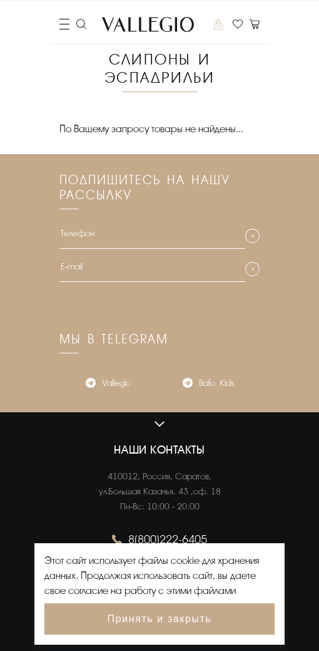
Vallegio (108, 384)
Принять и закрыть (160, 618)
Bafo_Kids (208, 384)
